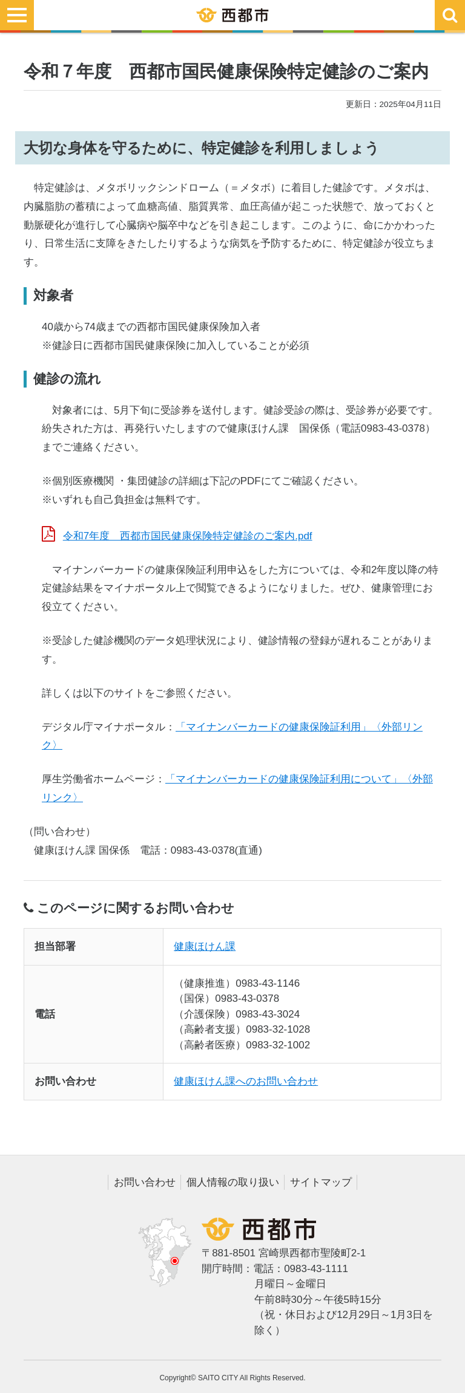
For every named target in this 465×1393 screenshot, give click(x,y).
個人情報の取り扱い (232, 1182)
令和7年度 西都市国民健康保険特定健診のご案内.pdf (187, 536)
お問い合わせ (145, 1182)
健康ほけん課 (205, 946)
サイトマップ (321, 1182)
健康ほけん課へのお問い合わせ (246, 1081)
